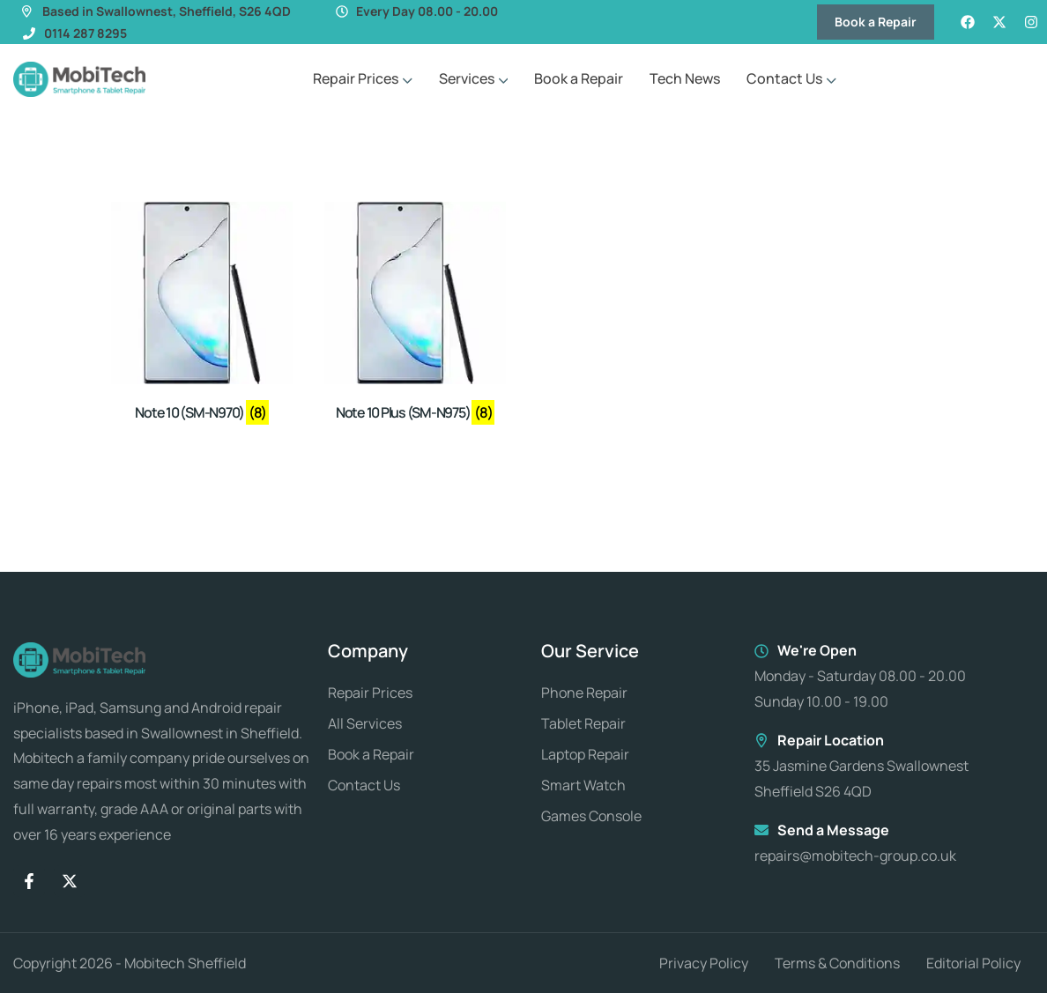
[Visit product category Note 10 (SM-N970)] (202, 314)
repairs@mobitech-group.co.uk (855, 855)
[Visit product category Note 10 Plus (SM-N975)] (415, 314)
